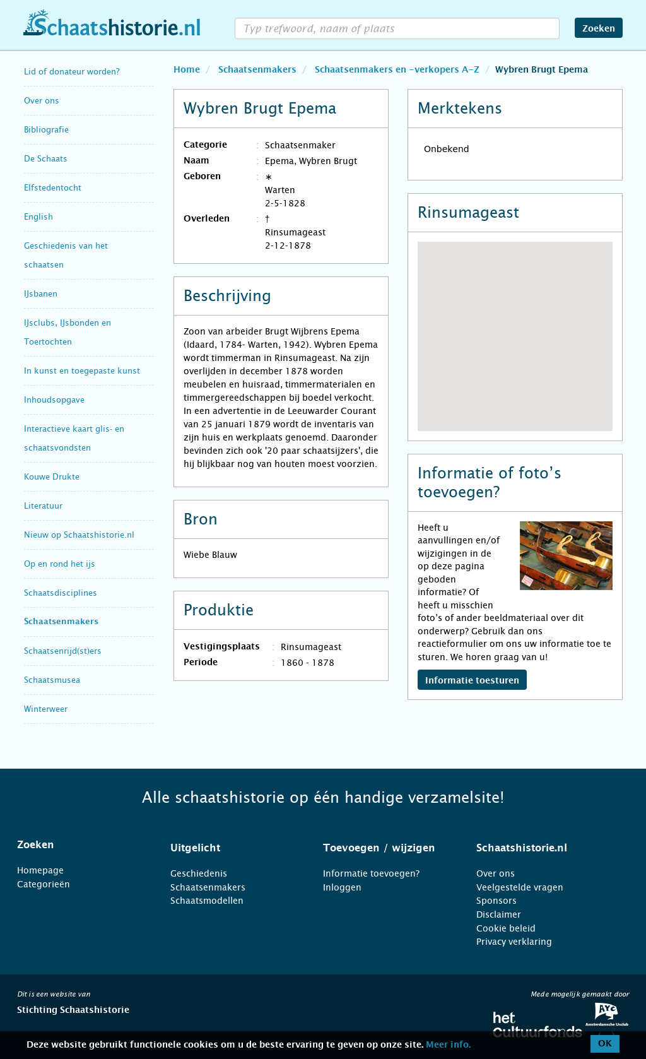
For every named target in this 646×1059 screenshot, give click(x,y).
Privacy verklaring (514, 942)
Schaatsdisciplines (60, 593)
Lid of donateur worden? (71, 71)
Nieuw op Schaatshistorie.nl (79, 535)
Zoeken (598, 29)
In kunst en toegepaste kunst (82, 371)
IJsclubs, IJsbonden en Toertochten (67, 332)
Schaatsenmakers (61, 622)
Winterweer (46, 709)
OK (605, 1043)
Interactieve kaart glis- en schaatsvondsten (74, 438)
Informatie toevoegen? (371, 873)
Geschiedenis (198, 873)
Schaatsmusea (52, 680)
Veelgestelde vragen (519, 887)
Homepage (40, 870)
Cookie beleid (506, 928)
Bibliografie (46, 129)
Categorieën (43, 884)
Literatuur (43, 506)
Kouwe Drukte (51, 477)
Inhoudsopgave (54, 400)
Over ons (41, 100)
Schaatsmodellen (207, 901)
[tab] (78, 845)
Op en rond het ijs (59, 564)
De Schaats (46, 158)
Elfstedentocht (52, 187)
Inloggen (342, 887)
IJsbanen (40, 294)
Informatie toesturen (472, 681)
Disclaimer (498, 914)
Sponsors (496, 901)
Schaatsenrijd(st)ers (63, 651)
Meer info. (448, 1045)
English (38, 217)
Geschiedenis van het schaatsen (66, 255)
